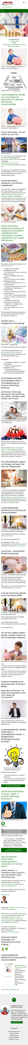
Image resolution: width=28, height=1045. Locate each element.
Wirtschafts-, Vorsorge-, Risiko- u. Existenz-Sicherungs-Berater (14, 831)
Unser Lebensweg (7, 156)
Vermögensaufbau (14, 41)
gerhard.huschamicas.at (8, 884)
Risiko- (14, 919)
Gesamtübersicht (16, 198)
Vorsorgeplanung (5, 919)
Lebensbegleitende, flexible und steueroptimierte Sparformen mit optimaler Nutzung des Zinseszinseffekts (13, 99)
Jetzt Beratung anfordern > (13, 785)
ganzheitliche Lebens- (15, 917)
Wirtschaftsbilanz (11, 926)
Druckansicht (12, 989)
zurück (3, 989)
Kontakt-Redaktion (14, 1033)
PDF (18, 989)
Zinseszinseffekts (7, 535)
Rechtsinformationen (14, 1037)
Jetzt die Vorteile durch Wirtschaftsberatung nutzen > (14, 850)
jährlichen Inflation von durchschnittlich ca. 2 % (13, 497)
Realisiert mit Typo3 (14, 1039)
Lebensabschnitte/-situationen (11, 159)
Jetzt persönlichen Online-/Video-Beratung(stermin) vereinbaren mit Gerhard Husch (11, 861)
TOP (7, 989)
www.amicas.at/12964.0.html (8, 886)
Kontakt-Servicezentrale (14, 1031)
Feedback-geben (14, 1035)
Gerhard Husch (17, 1022)
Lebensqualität (14, 922)
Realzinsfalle (11, 502)
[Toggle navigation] (24, 2)
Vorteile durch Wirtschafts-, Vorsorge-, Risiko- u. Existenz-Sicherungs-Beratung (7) (13, 795)
